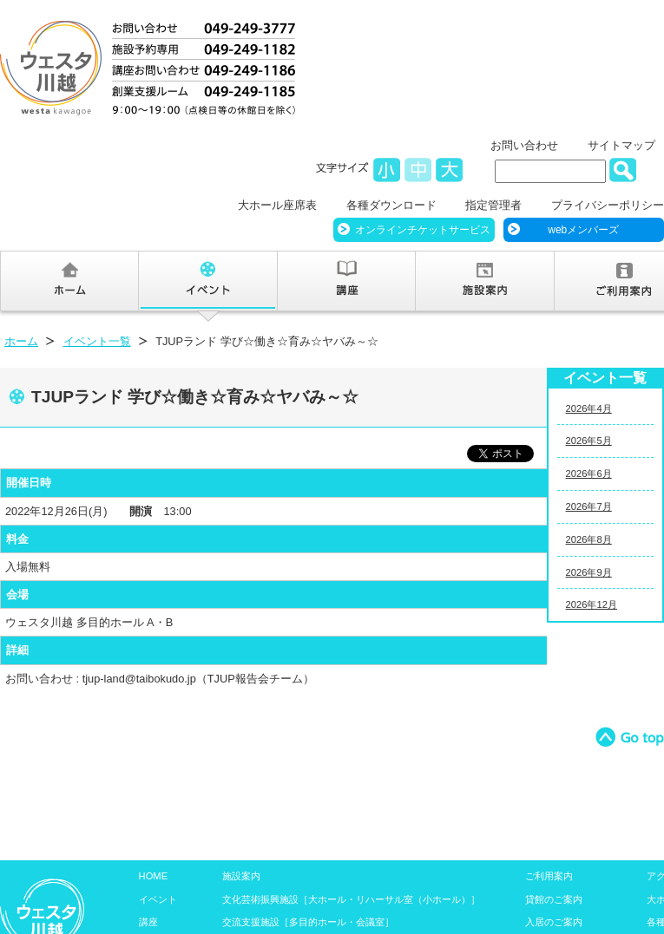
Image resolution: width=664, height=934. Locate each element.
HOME (153, 876)
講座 (148, 922)
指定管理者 (493, 205)
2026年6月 (589, 473)
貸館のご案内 (553, 899)
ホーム (21, 341)
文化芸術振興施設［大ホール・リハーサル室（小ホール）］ (351, 899)
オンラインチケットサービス (422, 230)
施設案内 (241, 876)
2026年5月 (589, 440)
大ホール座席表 (277, 205)
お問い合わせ (524, 145)
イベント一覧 (97, 341)
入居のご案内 (553, 922)
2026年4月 (589, 408)
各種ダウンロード (391, 205)
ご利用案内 (549, 876)
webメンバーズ (583, 230)
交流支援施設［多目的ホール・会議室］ (308, 922)
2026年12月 (591, 604)
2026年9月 (589, 572)
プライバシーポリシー (607, 205)
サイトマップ (621, 145)
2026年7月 (589, 506)
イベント (158, 899)
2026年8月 (589, 539)
